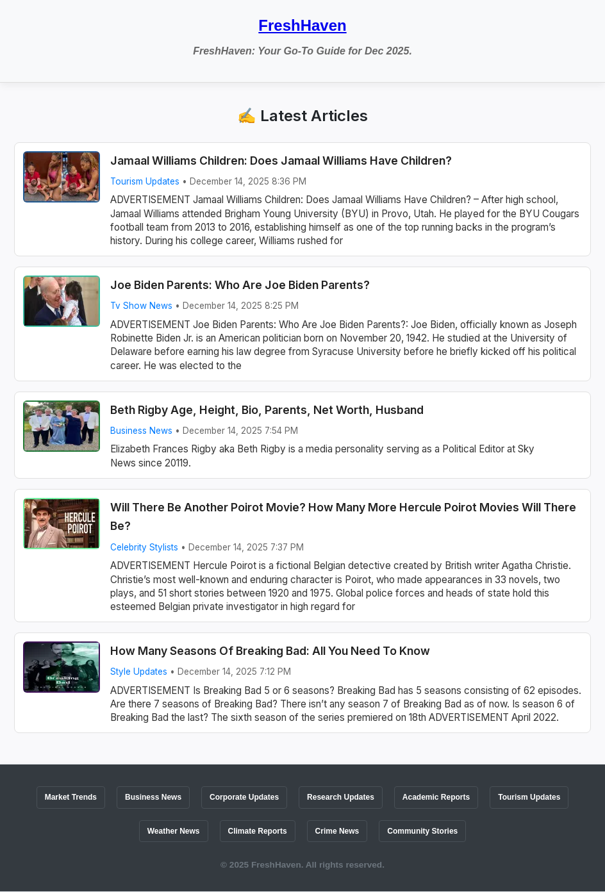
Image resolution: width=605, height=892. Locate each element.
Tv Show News (141, 306)
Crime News (337, 831)
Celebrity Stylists (144, 547)
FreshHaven (302, 25)
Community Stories (422, 831)
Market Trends (71, 797)
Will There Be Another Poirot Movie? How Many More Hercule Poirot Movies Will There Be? (343, 516)
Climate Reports (257, 831)
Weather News (173, 831)
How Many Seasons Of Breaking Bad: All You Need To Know (270, 650)
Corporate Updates (244, 797)
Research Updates (340, 797)
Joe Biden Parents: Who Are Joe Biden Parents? (240, 285)
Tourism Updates (144, 181)
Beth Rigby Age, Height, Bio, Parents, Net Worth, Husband (267, 410)
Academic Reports (436, 797)
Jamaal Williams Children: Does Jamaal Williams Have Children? (281, 160)
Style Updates (138, 671)
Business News (141, 430)
